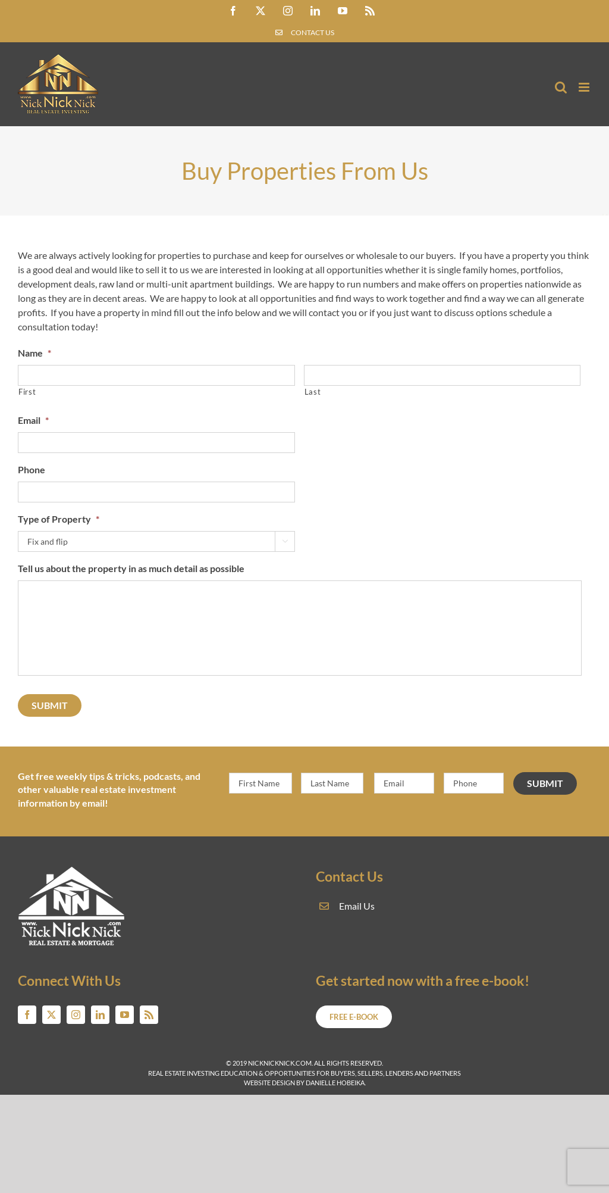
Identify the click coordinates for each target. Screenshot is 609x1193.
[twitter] (51, 1014)
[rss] (149, 1014)
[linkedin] (100, 1014)
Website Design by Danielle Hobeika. (305, 1082)
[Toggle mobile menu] (585, 87)
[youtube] (124, 1014)
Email (33, 420)
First (27, 391)
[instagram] (76, 1014)
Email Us (357, 905)
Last (312, 391)
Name (34, 352)
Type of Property (58, 518)
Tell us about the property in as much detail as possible (131, 568)
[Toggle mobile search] (561, 87)
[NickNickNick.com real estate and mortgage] (71, 870)
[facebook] (27, 1014)
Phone (31, 469)
